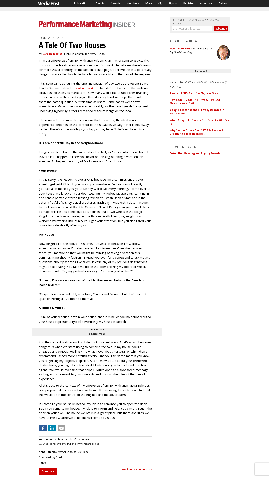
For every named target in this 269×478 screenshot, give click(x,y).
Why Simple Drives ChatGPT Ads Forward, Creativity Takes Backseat (197, 132)
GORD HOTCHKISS (181, 48)
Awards (115, 3)
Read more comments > (136, 469)
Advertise (206, 3)
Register (188, 3)
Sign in (172, 3)
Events (100, 3)
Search (160, 3)
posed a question (85, 88)
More (148, 3)
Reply (42, 463)
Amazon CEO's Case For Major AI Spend (195, 93)
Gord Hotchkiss (52, 54)
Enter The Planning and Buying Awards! (195, 153)
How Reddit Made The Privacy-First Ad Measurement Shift (195, 101)
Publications (82, 3)
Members (133, 3)
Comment (48, 471)
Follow (222, 3)
